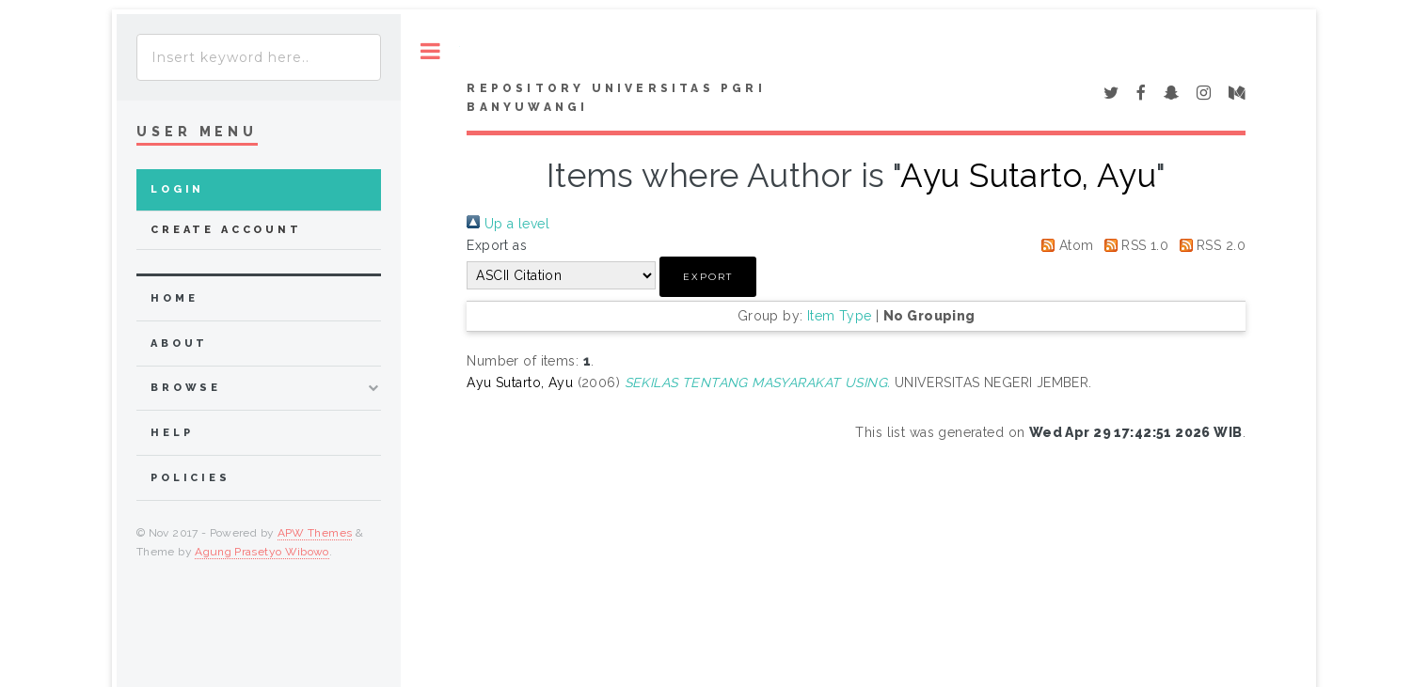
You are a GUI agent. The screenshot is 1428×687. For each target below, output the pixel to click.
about (179, 343)
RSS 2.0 (1209, 245)
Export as (497, 245)
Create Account (226, 230)
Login (177, 189)
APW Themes (315, 532)
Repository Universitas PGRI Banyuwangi (616, 98)
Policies (190, 478)
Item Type (839, 315)
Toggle (430, 51)
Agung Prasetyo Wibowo (262, 551)
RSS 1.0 (1133, 245)
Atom (1064, 245)
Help (172, 433)
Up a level (508, 223)
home (174, 298)
